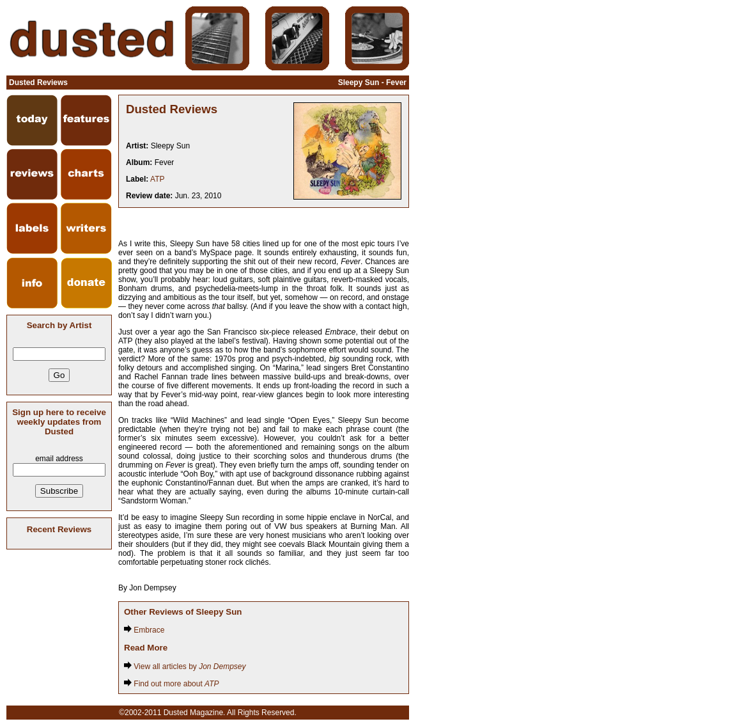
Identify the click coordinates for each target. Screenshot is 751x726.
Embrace (144, 630)
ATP (157, 179)
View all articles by (185, 666)
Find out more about (171, 683)
